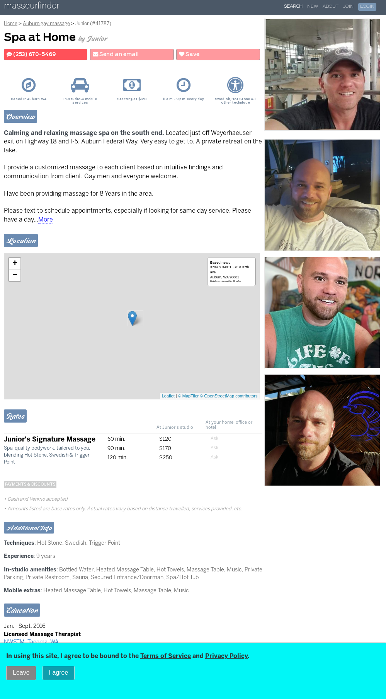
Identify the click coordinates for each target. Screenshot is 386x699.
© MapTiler (188, 396)
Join (348, 6)
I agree (58, 672)
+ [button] (14, 263)
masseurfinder (31, 7)
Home (10, 23)
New (312, 6)
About (330, 6)
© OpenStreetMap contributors (228, 396)
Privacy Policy (226, 656)
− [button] (14, 275)
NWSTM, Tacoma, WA (31, 641)
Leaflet (168, 396)
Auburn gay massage (46, 23)
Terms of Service (165, 656)
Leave (21, 672)
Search (293, 6)
